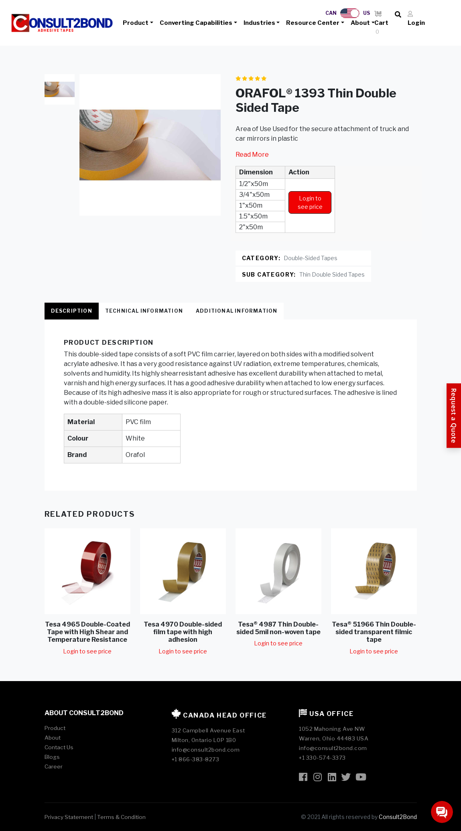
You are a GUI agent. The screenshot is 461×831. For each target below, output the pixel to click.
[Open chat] (442, 812)
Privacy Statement (69, 817)
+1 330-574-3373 (322, 757)
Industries (259, 22)
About (360, 22)
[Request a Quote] (454, 415)
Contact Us (59, 747)
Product (135, 22)
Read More (252, 154)
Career (54, 766)
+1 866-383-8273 (195, 759)
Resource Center (312, 22)
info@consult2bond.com (206, 749)
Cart (381, 23)
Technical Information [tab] (144, 311)
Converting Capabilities (196, 22)
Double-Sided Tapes (310, 258)
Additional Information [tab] (236, 311)
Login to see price (310, 202)
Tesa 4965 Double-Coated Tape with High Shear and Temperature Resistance (87, 632)
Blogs (52, 757)
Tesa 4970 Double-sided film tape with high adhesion (183, 632)
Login (416, 18)
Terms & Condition (121, 817)
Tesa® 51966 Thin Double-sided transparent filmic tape (374, 632)
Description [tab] (71, 311)
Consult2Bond (398, 816)
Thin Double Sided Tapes (332, 274)
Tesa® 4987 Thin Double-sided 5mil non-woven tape (278, 628)
